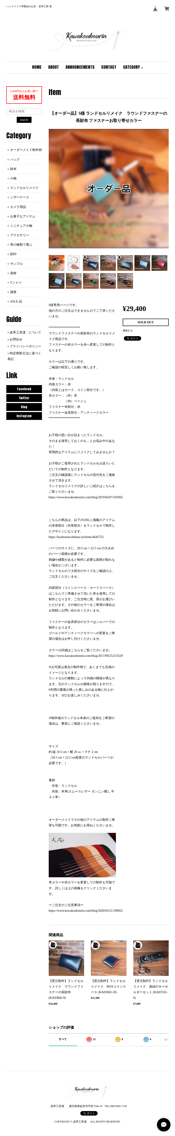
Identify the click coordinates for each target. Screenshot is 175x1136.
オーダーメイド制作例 (26, 150)
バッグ (15, 159)
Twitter (24, 398)
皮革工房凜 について (25, 332)
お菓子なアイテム (22, 216)
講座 (13, 292)
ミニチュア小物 (21, 225)
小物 (13, 178)
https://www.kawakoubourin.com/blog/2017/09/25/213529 (86, 655)
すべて (63, 1039)
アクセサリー (19, 235)
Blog (24, 407)
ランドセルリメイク (24, 188)
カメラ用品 (18, 207)
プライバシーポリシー (25, 346)
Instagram (24, 416)
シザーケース (19, 197)
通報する (128, 330)
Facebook (24, 389)
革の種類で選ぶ (21, 244)
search (24, 119)
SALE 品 (16, 301)
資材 (13, 273)
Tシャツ (16, 282)
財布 (13, 169)
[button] (133, 67)
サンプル (16, 263)
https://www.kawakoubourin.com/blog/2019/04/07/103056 (86, 497)
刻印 (13, 254)
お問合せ (16, 339)
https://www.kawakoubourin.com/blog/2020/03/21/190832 (86, 910)
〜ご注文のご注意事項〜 (66, 905)
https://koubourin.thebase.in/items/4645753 (76, 537)
